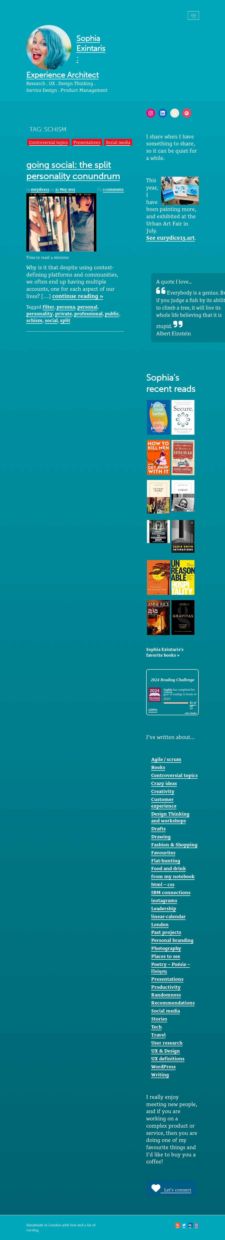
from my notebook (173, 876)
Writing (160, 1074)
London (160, 924)
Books (158, 767)
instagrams (164, 900)
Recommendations (173, 1003)
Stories (159, 1019)
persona (66, 307)
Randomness (166, 995)
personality (39, 313)
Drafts (158, 828)
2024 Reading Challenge (172, 679)
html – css (162, 884)
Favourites (163, 852)
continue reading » (77, 296)
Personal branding (172, 940)
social (51, 320)
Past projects (166, 932)
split (65, 320)
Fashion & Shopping (174, 844)
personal (87, 307)
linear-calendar (168, 916)
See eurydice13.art (170, 237)
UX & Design (165, 1051)
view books (191, 713)
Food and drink (168, 868)
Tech (156, 1027)
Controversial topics (48, 142)
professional (88, 313)
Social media (118, 142)
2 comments (113, 189)
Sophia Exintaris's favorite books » (164, 652)
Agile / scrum (166, 759)
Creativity (162, 791)
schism (34, 320)
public (112, 313)
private (63, 313)
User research (166, 1043)
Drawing (161, 836)
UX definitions (167, 1058)
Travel (158, 1035)
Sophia (167, 689)
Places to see (165, 956)
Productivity (166, 987)
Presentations (86, 142)
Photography (166, 948)
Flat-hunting (165, 860)
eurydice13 (40, 189)
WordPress (163, 1066)
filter (48, 307)
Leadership (163, 908)
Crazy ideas (164, 783)
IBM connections (170, 892)
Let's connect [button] (171, 1188)
